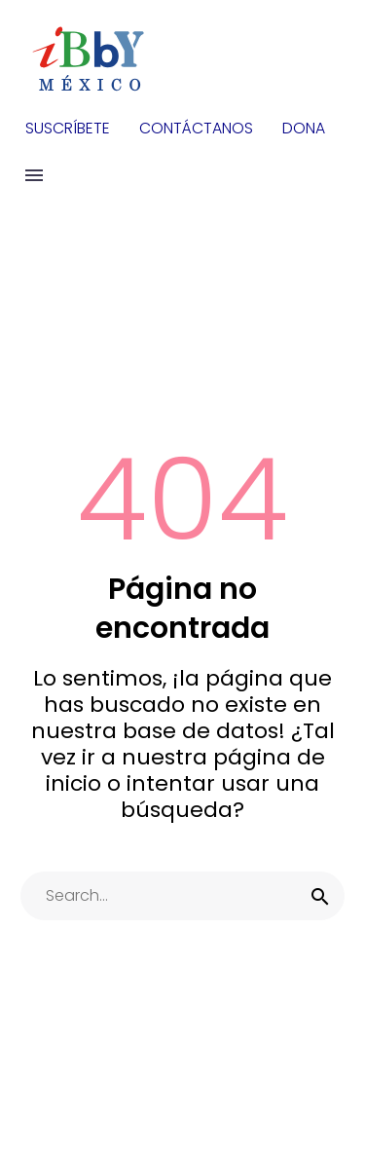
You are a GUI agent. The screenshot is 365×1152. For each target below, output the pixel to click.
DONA (303, 128)
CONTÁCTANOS (196, 128)
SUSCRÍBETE (67, 128)
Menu (34, 175)
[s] (182, 896)
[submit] (320, 896)
